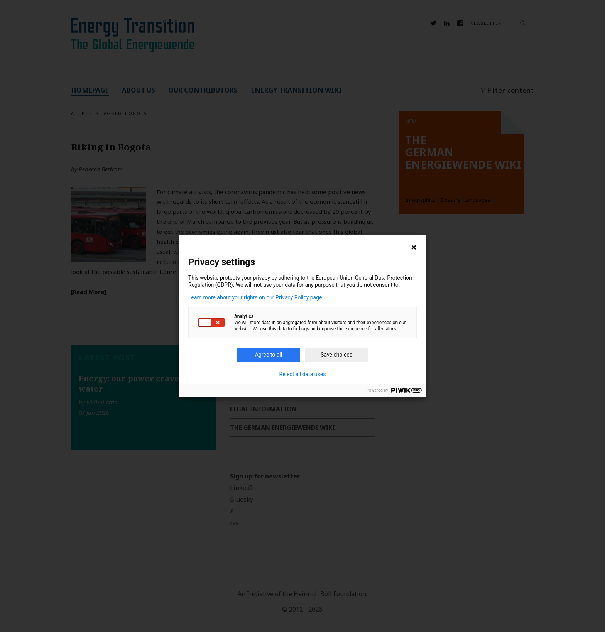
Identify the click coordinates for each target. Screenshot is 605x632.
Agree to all (268, 354)
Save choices (336, 354)
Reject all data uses (302, 374)
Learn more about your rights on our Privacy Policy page (255, 297)
